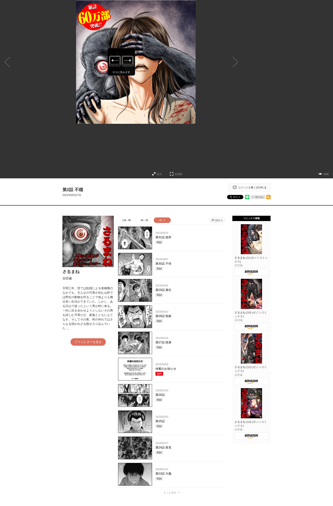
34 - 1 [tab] (162, 220)
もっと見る (170, 492)
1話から (219, 220)
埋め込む (259, 197)
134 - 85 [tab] (126, 220)
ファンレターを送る (88, 342)
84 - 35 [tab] (144, 220)
